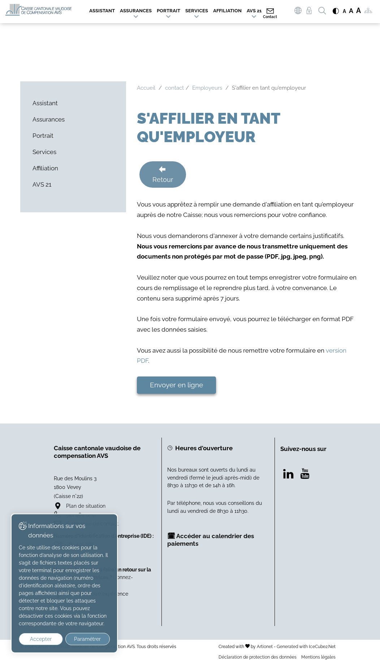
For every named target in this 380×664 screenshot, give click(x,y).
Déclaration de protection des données (258, 657)
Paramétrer (83, 639)
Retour (162, 179)
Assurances (136, 10)
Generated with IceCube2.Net (306, 646)
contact (174, 88)
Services (196, 10)
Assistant (102, 10)
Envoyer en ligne (176, 385)
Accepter (39, 639)
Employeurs (207, 88)
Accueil (146, 88)
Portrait (168, 10)
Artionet (265, 646)
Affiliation (227, 10)
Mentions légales (318, 657)
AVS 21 (254, 10)
